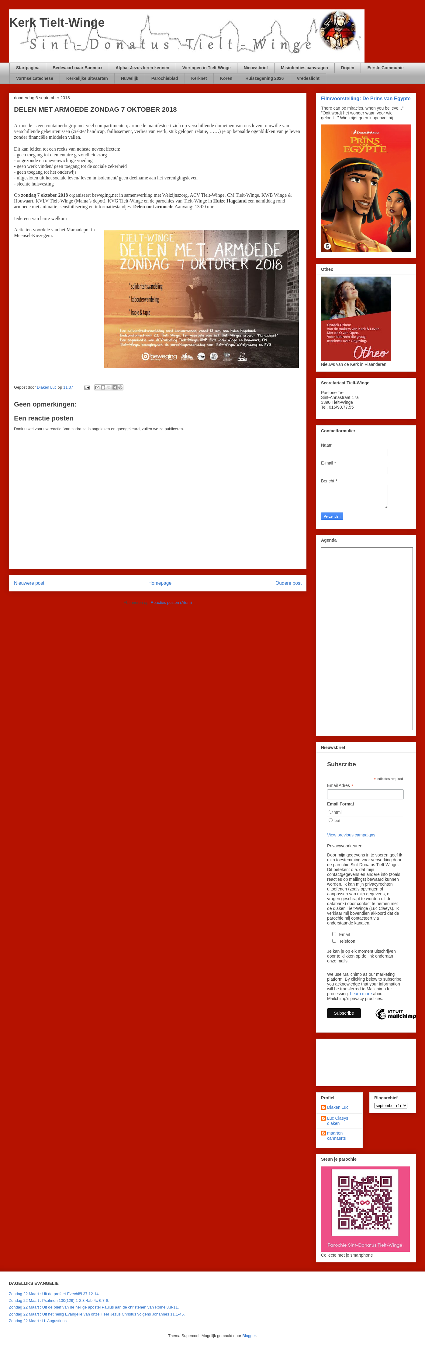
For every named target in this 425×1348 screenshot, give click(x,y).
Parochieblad (164, 78)
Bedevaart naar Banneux (77, 67)
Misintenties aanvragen (304, 67)
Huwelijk (129, 78)
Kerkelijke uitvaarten (87, 78)
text (336, 820)
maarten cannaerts (336, 1136)
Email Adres (340, 785)
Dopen (347, 67)
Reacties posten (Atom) (171, 602)
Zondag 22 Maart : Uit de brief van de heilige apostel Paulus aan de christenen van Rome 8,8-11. (94, 1307)
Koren (226, 78)
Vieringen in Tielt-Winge (206, 67)
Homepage (159, 583)
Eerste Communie (385, 67)
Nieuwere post (29, 583)
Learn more (361, 993)
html (337, 812)
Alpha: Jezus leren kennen (142, 67)
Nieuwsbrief (256, 67)
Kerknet (199, 78)
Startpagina (28, 67)
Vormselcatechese (34, 78)
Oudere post (288, 583)
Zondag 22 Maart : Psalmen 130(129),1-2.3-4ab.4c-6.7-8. (59, 1300)
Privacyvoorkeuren (344, 845)
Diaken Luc (337, 1107)
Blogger (249, 1335)
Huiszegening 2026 (264, 78)
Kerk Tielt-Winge (57, 22)
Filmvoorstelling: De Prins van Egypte (366, 98)
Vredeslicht (308, 78)
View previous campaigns (351, 834)
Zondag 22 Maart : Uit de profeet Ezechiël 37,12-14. (54, 1294)
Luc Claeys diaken (337, 1121)
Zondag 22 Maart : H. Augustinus (38, 1321)
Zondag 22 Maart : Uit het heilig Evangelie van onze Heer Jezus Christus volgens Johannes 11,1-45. (97, 1314)
